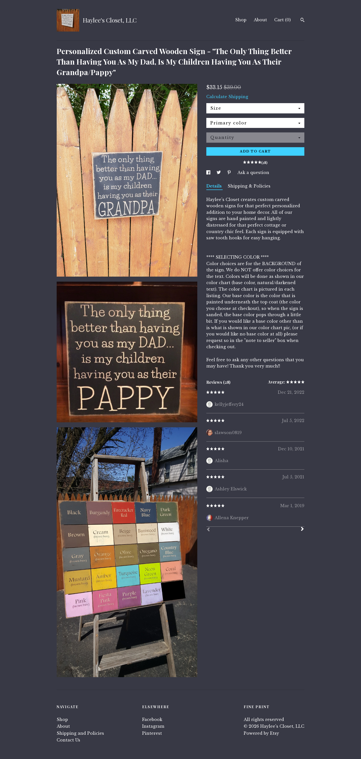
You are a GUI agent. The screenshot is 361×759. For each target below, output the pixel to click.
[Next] (302, 529)
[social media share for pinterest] (229, 172)
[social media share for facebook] (209, 172)
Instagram (153, 726)
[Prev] (208, 530)
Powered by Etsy (261, 733)
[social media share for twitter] (219, 172)
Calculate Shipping (227, 96)
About (260, 19)
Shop (240, 19)
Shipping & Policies (249, 185)
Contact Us (68, 739)
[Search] (302, 20)
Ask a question (253, 172)
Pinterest (152, 733)
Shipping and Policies (80, 733)
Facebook (152, 719)
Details (214, 185)
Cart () (282, 19)
